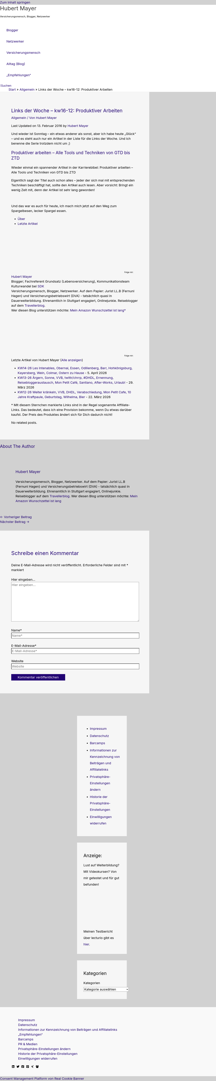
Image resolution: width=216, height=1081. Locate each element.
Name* (16, 630)
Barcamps (97, 743)
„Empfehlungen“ (30, 1034)
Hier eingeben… (23, 579)
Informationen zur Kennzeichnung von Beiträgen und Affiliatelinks (67, 1030)
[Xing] (32, 1067)
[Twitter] (18, 1067)
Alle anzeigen (71, 360)
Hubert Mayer (18, 8)
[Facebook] (22, 1067)
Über (21, 219)
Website (17, 661)
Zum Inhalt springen (15, 2)
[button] (5, 85)
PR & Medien (27, 1044)
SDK (41, 286)
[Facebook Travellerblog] (37, 1067)
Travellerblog (34, 305)
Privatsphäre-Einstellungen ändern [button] (100, 783)
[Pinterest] (27, 1067)
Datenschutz (99, 736)
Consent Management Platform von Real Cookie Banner (42, 1079)
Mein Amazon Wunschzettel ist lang (97, 310)
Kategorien (91, 983)
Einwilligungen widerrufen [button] (37, 1058)
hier (86, 944)
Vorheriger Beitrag (16, 517)
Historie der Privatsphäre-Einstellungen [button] (100, 803)
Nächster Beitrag (14, 522)
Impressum (98, 729)
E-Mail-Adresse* (23, 646)
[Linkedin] (13, 1067)
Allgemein (18, 118)
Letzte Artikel (28, 224)
